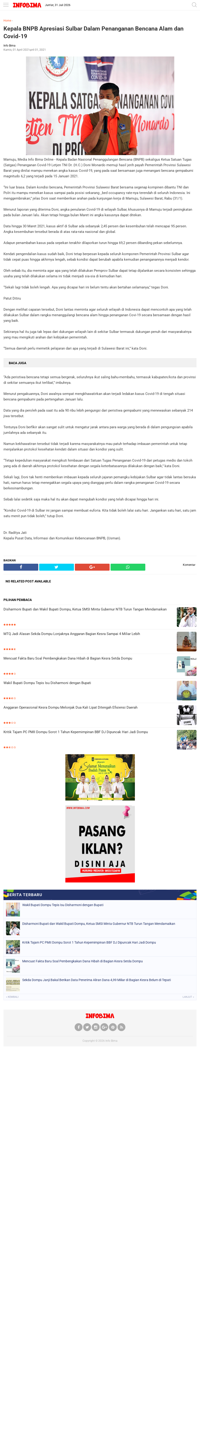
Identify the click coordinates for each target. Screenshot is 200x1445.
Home (7, 20)
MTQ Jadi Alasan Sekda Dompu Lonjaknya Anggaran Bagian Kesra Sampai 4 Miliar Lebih (71, 634)
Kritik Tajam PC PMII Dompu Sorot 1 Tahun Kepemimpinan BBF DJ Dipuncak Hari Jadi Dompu (75, 732)
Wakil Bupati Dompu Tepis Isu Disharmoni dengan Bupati (47, 683)
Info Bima (111, 1040)
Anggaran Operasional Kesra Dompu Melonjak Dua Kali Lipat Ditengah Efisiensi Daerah (70, 707)
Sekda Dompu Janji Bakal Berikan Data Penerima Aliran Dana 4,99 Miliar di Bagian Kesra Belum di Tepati (96, 980)
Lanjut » (188, 996)
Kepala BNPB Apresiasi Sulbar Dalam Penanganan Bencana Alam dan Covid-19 (93, 32)
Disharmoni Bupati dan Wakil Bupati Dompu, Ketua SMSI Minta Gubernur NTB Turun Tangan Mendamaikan (85, 609)
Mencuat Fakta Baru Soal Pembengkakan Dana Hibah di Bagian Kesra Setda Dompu (67, 658)
